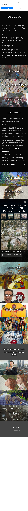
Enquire (17, 255)
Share (8, 255)
